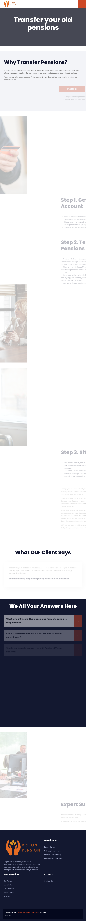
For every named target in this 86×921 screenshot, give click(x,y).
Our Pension (8, 881)
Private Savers (49, 847)
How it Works (9, 889)
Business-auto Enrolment (53, 859)
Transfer (7, 896)
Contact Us (48, 881)
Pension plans (9, 893)
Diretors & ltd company (52, 855)
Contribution (8, 885)
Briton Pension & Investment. (28, 912)
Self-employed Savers (52, 851)
